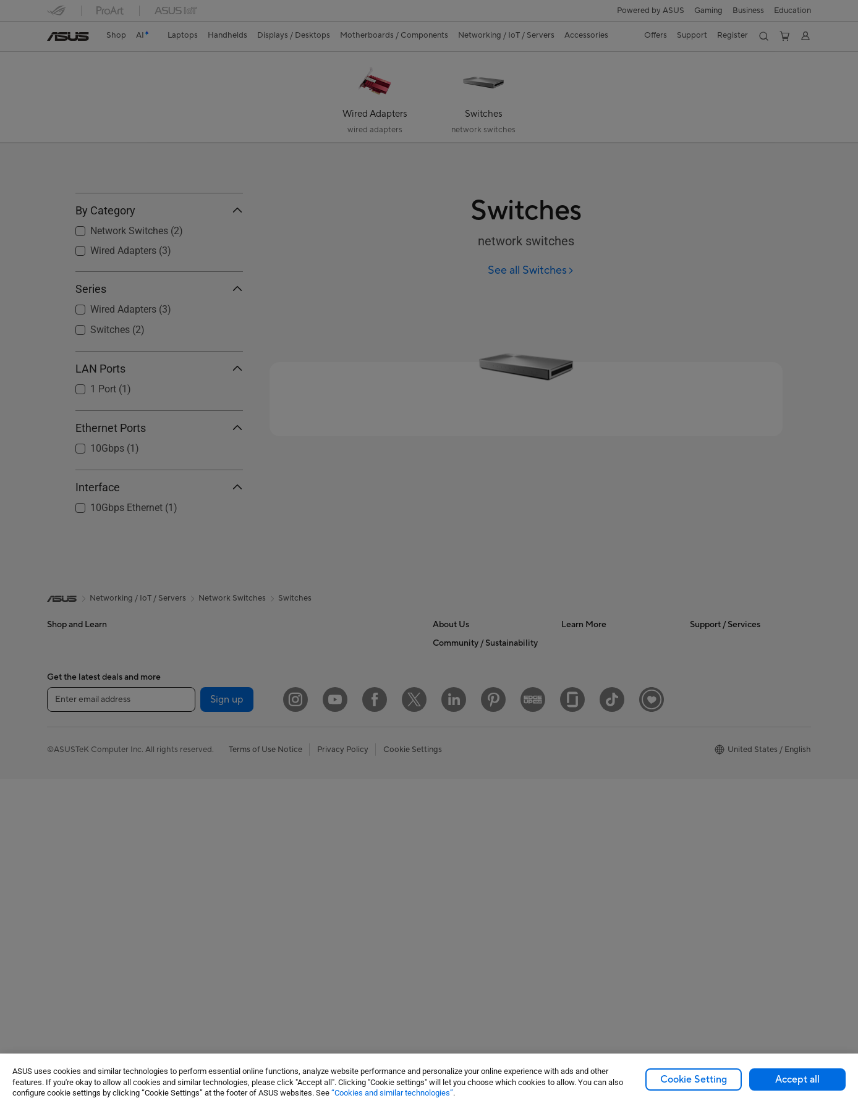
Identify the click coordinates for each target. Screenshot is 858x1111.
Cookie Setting (693, 1079)
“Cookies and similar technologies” (392, 1092)
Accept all (797, 1079)
